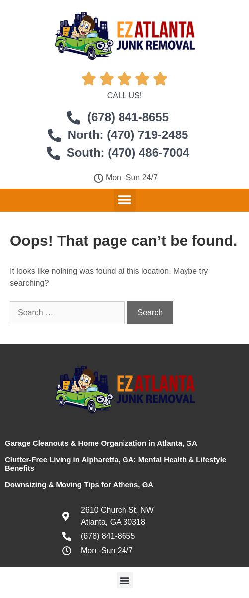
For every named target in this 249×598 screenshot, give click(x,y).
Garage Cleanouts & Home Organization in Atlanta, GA (101, 443)
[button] (125, 200)
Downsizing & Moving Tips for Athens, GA (79, 484)
